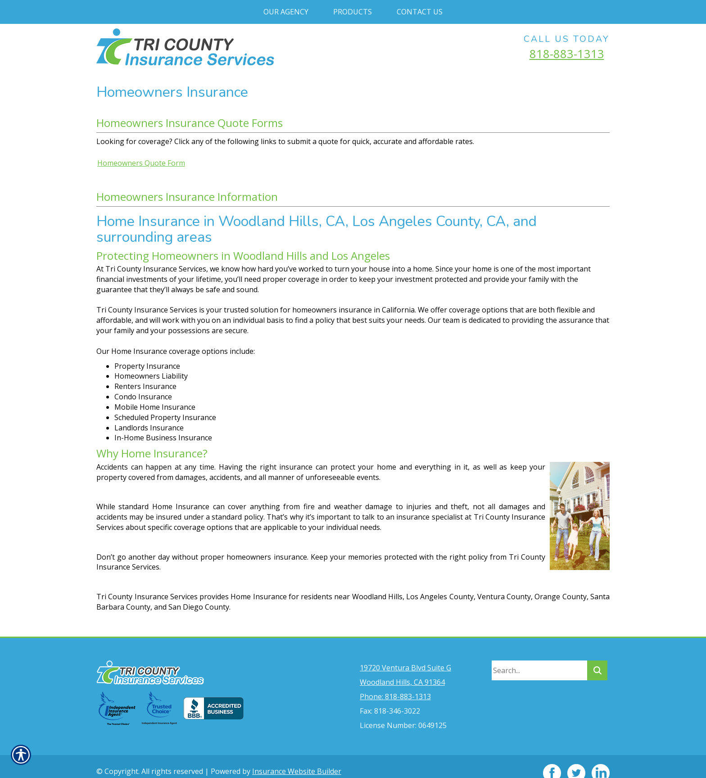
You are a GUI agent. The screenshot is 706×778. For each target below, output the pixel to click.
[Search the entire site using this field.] (539, 657)
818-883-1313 (567, 53)
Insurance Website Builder (296, 758)
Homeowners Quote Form (141, 163)
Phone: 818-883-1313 (395, 683)
